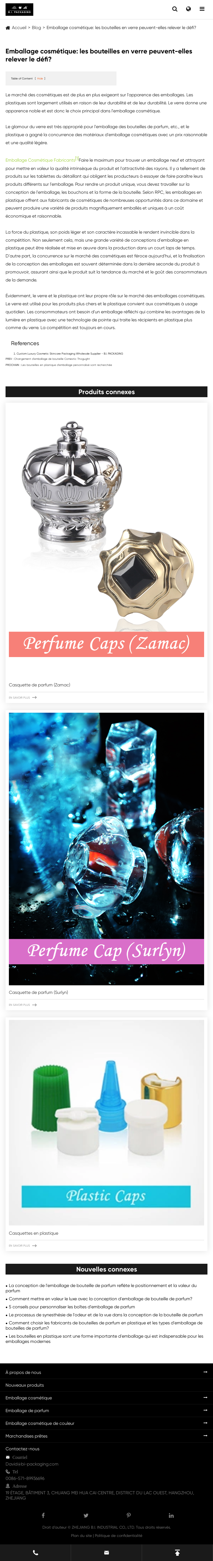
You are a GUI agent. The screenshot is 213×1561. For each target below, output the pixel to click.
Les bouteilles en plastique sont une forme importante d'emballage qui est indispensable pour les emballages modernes (104, 1338)
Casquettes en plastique (33, 1233)
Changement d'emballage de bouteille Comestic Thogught (52, 358)
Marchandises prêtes (26, 1436)
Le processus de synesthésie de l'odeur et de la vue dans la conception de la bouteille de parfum (106, 1314)
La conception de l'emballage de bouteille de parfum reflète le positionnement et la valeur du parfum (101, 1288)
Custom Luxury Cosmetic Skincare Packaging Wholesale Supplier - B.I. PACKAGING (70, 353)
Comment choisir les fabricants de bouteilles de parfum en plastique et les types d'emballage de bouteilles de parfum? (104, 1325)
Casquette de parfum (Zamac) (39, 685)
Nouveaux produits (25, 1385)
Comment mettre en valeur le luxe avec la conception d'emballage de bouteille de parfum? (100, 1298)
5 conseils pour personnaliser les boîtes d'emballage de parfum (72, 1306)
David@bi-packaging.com (32, 1464)
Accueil (19, 27)
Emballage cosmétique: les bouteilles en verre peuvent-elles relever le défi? (121, 27)
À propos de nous (23, 1372)
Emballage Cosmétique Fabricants (40, 160)
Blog (36, 27)
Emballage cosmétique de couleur (40, 1423)
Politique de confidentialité (118, 1535)
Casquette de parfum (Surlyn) (38, 992)
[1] (77, 158)
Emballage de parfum (27, 1410)
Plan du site (81, 1535)
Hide (40, 78)
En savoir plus (23, 697)
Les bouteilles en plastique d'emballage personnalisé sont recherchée (66, 364)
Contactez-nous (22, 1448)
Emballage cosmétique (29, 1397)
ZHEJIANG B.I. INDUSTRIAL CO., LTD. (103, 1527)
